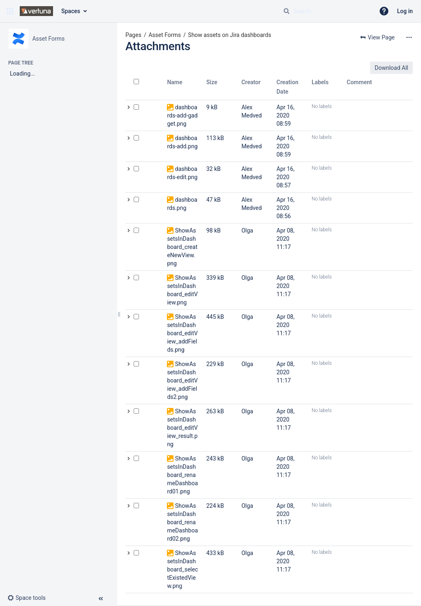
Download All (391, 68)
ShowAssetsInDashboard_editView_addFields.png (182, 333)
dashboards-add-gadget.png (182, 115)
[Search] (286, 11)
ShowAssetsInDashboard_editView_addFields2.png (182, 380)
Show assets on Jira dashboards (229, 35)
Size (211, 82)
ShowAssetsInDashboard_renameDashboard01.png (182, 475)
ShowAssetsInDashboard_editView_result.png (182, 427)
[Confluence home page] (36, 11)
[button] (10, 11)
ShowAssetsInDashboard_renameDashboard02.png (182, 522)
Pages (133, 35)
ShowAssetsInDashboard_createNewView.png (182, 247)
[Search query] (325, 11)
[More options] (409, 37)
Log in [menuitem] (405, 11)
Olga (247, 230)
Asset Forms (164, 35)
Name (174, 82)
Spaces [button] (70, 11)
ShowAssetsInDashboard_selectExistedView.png (182, 569)
